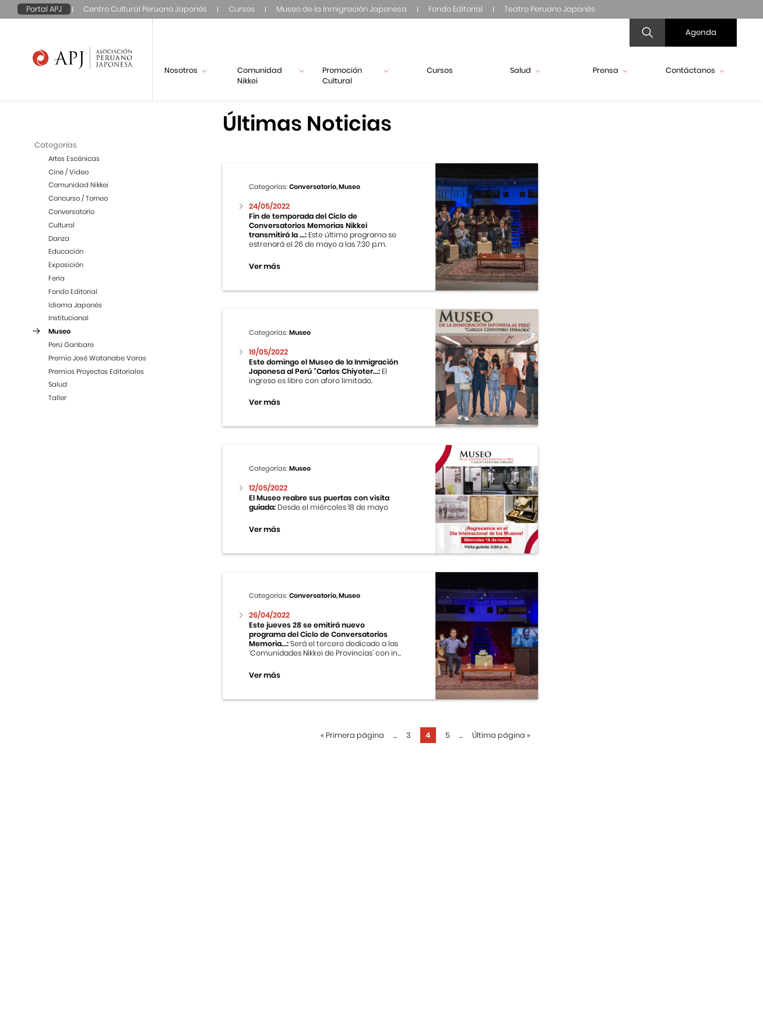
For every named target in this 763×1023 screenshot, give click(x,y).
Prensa (610, 70)
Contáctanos (695, 70)
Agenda (700, 32)
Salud (525, 70)
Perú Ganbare (71, 344)
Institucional (68, 318)
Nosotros (185, 70)
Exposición (65, 264)
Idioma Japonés (75, 305)
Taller (57, 397)
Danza (58, 238)
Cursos (241, 9)
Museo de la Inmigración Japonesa (341, 9)
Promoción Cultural (355, 75)
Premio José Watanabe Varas (97, 358)
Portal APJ (44, 9)
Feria (56, 278)
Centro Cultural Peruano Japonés (145, 9)
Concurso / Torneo (78, 198)
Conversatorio (71, 211)
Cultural (61, 225)
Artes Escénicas (74, 158)
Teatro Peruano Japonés (549, 9)
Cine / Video (68, 172)
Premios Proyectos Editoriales (96, 371)
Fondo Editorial (455, 9)
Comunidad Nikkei (270, 75)
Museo (59, 331)
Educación (65, 251)
